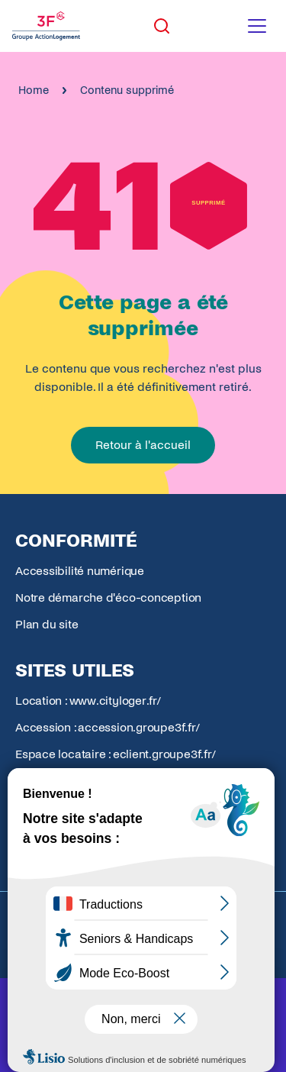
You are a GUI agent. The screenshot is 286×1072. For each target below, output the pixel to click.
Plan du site (46, 624)
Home (33, 90)
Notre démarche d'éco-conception (108, 597)
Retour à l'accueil (143, 444)
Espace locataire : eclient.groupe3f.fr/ (115, 753)
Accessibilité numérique (79, 570)
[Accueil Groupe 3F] (46, 25)
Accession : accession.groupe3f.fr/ (107, 727)
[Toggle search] (161, 26)
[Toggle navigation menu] (257, 26)
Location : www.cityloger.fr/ (88, 700)
